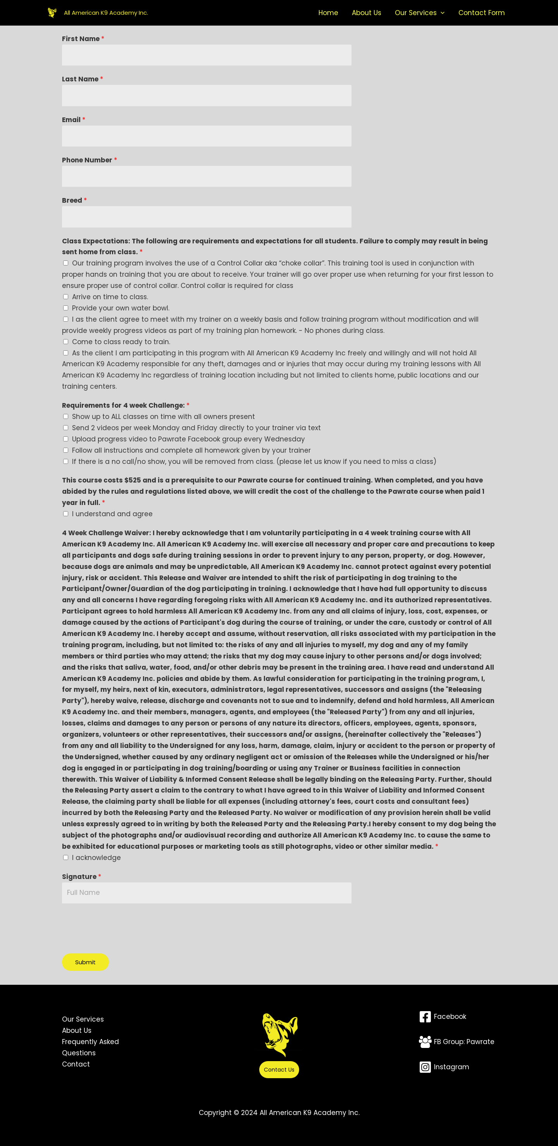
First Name (83, 38)
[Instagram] (444, 1067)
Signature (81, 876)
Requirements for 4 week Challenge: (125, 405)
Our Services (428, 13)
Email (73, 119)
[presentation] (121, 927)
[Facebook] (442, 1016)
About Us (381, 12)
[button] (449, 13)
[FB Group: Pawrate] (457, 1042)
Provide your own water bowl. (120, 308)
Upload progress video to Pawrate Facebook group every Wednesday (188, 439)
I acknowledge (96, 857)
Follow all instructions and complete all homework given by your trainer (191, 450)
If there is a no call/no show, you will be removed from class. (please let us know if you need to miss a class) (254, 461)
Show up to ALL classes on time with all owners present (163, 416)
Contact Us (279, 1070)
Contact (76, 1064)
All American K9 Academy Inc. (106, 13)
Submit (85, 962)
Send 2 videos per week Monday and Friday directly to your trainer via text (196, 428)
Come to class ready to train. (121, 341)
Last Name (82, 79)
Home (349, 12)
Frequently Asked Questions (90, 1047)
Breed (74, 200)
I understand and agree (112, 514)
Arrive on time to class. (110, 297)
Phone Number (89, 160)
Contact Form (484, 12)
